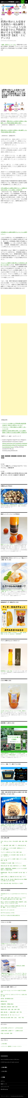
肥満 (24, 455)
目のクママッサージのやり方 (7, 910)
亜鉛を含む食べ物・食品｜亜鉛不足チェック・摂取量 (13, 865)
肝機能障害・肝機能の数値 (7, 1004)
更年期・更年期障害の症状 (7, 998)
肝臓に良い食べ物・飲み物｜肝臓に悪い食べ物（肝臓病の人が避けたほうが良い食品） (14, 880)
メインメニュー (26, 2)
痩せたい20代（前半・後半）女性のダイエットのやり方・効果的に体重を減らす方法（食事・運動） (13, 898)
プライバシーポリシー (5, 1096)
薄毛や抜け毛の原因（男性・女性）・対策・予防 (12, 1017)
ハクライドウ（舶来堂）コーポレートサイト (11, 1046)
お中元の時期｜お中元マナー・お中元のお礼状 (12, 1028)
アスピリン (8, 455)
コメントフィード (5, 1086)
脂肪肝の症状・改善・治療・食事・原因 (10, 1009)
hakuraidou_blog (11, 40)
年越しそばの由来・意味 (6, 1033)
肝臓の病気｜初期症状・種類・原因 (9, 1006)
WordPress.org (4, 1089)
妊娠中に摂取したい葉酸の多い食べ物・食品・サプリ (13, 876)
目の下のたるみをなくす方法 (7, 912)
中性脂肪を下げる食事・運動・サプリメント (11, 863)
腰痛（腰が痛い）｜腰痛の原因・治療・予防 (11, 1012)
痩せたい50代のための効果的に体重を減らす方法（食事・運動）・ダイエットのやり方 (13, 906)
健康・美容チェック (7, 44)
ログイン (3, 1081)
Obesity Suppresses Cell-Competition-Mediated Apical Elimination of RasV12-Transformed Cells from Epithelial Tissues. (14, 445)
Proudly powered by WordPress (17, 1096)
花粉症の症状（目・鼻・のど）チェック (10, 1014)
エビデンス (14, 455)
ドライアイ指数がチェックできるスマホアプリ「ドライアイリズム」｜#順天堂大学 (14, 465)
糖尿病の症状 (4, 1001)
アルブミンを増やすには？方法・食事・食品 (11, 852)
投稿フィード (4, 1084)
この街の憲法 (4, 1043)
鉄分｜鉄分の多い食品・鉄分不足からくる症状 (12, 883)
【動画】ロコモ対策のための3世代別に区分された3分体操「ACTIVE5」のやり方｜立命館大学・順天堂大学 (14, 473)
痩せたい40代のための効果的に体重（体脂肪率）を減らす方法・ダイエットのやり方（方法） (14, 902)
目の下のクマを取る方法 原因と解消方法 (10, 915)
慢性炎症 (19, 455)
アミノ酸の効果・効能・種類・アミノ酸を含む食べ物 (13, 845)
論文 (3, 457)
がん (2, 19)
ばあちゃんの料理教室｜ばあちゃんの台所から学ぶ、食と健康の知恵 (11, 2)
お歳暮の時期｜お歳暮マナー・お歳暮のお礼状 (12, 1030)
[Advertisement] (14, 70)
